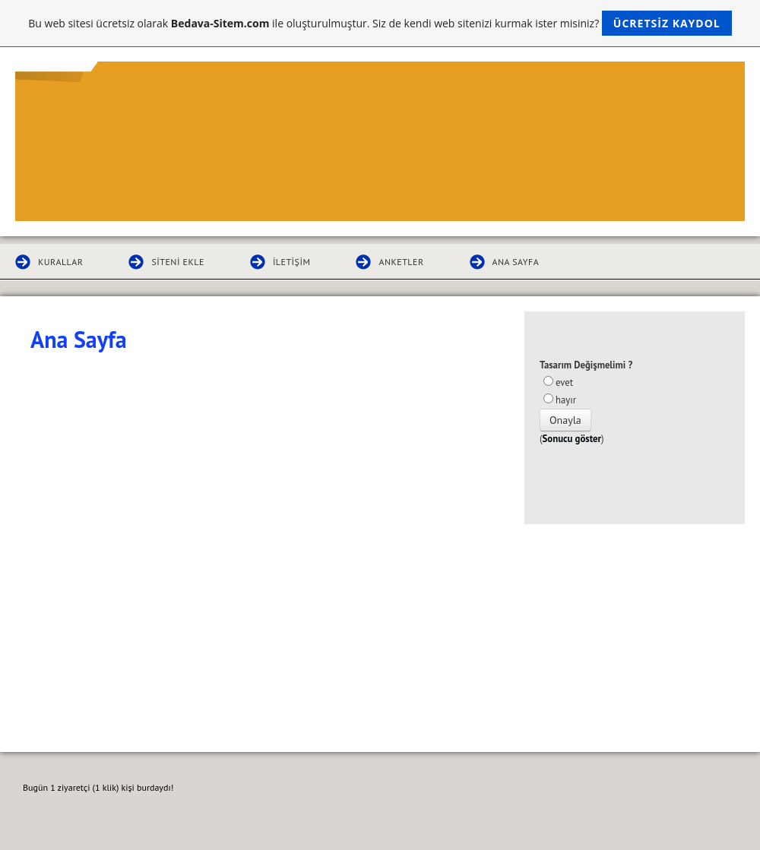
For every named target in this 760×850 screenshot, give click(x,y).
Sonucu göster (572, 438)
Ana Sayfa (516, 261)
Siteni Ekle (177, 261)
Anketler (400, 261)
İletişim (291, 261)
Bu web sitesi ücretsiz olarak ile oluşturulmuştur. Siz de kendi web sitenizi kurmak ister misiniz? (379, 23)
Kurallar (60, 261)
